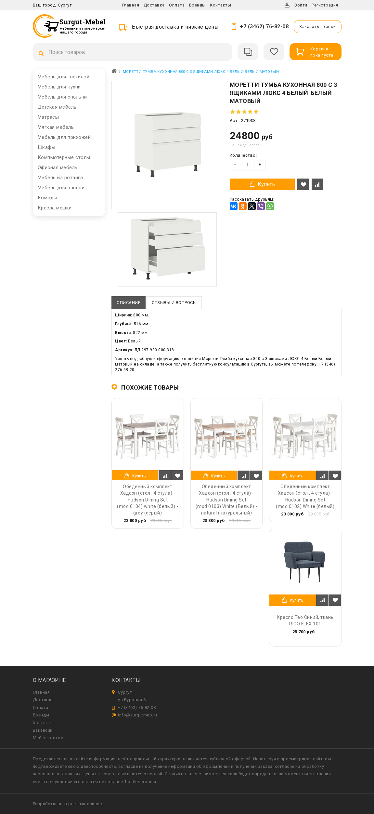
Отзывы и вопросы (174, 302)
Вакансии (43, 730)
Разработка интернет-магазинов (68, 803)
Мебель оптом (48, 737)
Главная (130, 5)
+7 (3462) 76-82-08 (264, 26)
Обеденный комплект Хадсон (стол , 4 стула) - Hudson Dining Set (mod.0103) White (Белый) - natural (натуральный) (226, 499)
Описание (128, 302)
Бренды (197, 5)
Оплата (177, 5)
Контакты (220, 5)
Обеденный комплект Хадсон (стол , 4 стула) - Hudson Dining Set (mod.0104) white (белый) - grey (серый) (147, 499)
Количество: (243, 155)
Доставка (154, 5)
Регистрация (325, 5)
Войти (300, 5)
